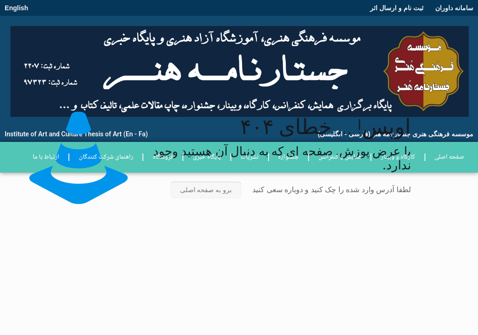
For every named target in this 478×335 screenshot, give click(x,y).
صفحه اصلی (449, 157)
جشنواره (288, 157)
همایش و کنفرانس (340, 157)
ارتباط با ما (46, 157)
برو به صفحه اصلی (206, 190)
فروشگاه (163, 157)
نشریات (250, 157)
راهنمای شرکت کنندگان (106, 157)
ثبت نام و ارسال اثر (397, 8)
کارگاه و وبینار (398, 157)
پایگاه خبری (207, 157)
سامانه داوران (454, 8)
